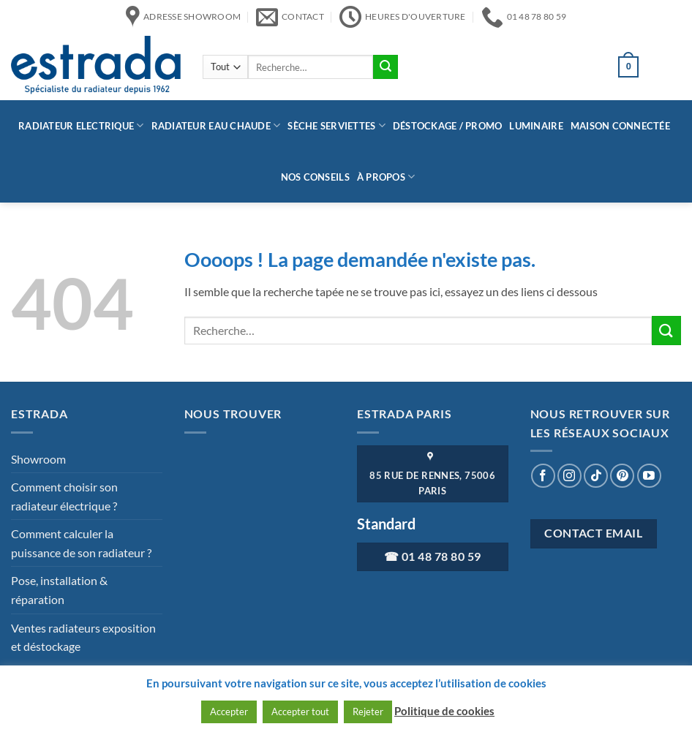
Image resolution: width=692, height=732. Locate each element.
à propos (386, 177)
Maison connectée (620, 126)
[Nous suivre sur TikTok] (596, 476)
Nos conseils (315, 177)
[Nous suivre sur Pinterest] (622, 476)
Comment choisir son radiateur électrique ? (64, 496)
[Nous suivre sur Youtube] (649, 476)
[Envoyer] (385, 67)
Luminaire (536, 126)
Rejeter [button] (368, 711)
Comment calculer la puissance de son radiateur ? (81, 543)
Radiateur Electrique (81, 125)
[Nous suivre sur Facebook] (543, 476)
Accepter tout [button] (300, 711)
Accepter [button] (229, 711)
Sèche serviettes (336, 125)
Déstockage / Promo (448, 126)
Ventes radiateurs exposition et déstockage (83, 637)
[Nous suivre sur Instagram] (569, 476)
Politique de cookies (444, 710)
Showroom (38, 459)
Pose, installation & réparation (59, 589)
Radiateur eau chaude (216, 125)
